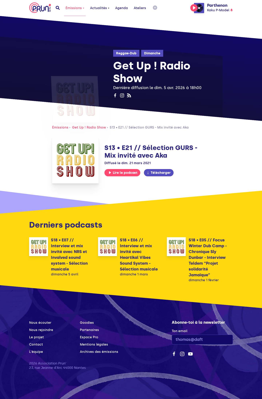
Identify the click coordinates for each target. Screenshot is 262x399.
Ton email (179, 331)
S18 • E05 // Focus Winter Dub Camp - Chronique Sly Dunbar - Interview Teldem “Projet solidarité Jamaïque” (208, 257)
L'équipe (36, 352)
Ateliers (140, 8)
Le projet (36, 337)
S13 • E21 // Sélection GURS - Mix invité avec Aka (149, 127)
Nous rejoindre (41, 330)
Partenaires (89, 330)
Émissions (75, 8)
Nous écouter (40, 323)
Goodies (87, 323)
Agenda (121, 8)
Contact (36, 344)
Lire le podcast (123, 173)
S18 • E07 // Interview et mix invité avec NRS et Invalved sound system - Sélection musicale (69, 255)
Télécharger (159, 173)
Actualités (99, 8)
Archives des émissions (99, 352)
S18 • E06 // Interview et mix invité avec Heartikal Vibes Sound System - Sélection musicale (139, 255)
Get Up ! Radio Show (89, 127)
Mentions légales (94, 344)
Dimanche (152, 53)
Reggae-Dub (126, 53)
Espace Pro (89, 337)
